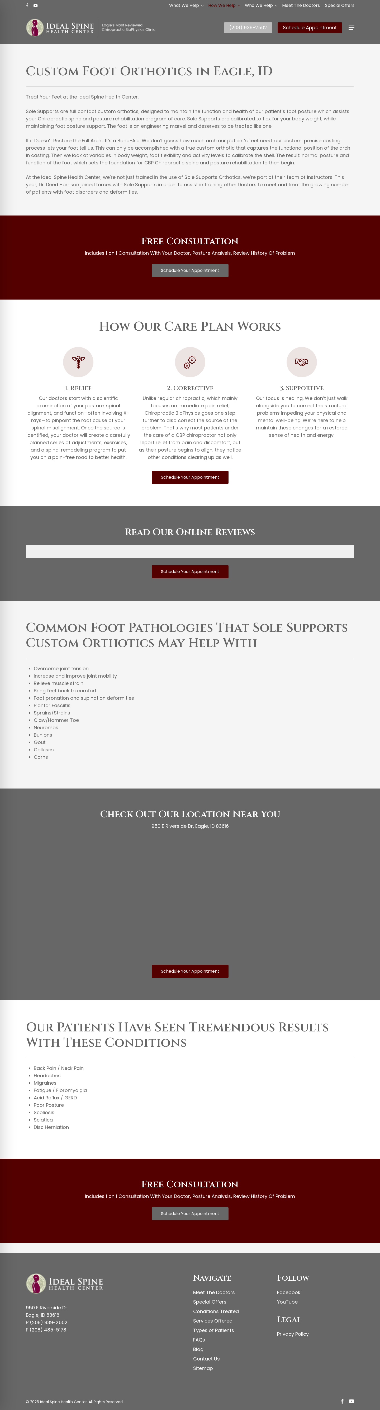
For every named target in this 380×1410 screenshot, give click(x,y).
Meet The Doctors (214, 1292)
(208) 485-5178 (48, 1329)
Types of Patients (213, 1330)
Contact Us (206, 1358)
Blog (198, 1349)
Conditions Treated (216, 1311)
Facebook (288, 1292)
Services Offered (212, 1321)
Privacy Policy (293, 1334)
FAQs (199, 1339)
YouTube (287, 1302)
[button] (351, 28)
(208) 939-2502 (49, 1322)
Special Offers (209, 1302)
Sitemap (203, 1368)
